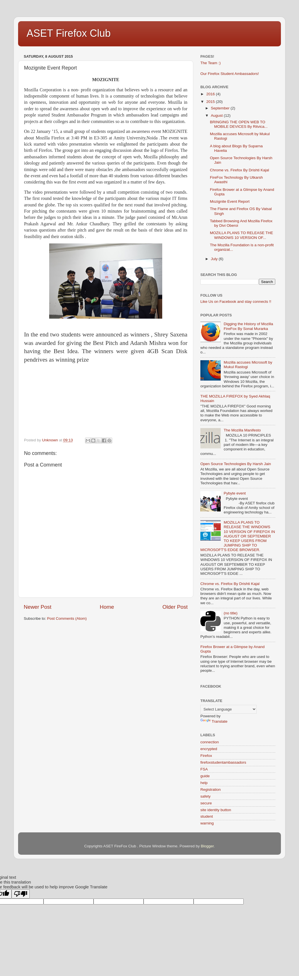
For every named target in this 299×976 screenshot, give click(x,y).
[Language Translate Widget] (228, 709)
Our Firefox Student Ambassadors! (229, 74)
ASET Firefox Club (68, 33)
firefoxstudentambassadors (223, 762)
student (206, 816)
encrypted (208, 749)
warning (207, 823)
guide (205, 776)
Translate (213, 721)
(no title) (230, 613)
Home (107, 607)
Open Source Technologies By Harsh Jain (235, 464)
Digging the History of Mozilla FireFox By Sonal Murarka (248, 326)
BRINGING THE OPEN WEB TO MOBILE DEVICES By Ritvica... (239, 124)
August (217, 115)
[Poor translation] (21, 894)
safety (205, 796)
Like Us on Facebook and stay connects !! (235, 301)
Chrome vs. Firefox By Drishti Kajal (239, 170)
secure (206, 803)
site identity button (215, 810)
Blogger (207, 846)
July (215, 259)
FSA (204, 769)
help (204, 783)
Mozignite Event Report (230, 201)
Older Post (175, 607)
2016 (211, 94)
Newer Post (37, 607)
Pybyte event (235, 493)
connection (209, 742)
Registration (210, 789)
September (221, 108)
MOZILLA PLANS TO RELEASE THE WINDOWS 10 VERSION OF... (241, 235)
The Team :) (210, 63)
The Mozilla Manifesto (242, 430)
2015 (211, 102)
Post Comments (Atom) (67, 618)
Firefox (206, 755)
